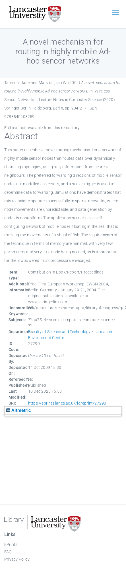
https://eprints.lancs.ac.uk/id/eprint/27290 (67, 403)
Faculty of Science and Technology (59, 331)
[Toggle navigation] (115, 13)
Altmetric (18, 410)
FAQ (8, 552)
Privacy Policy (17, 559)
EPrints (10, 544)
